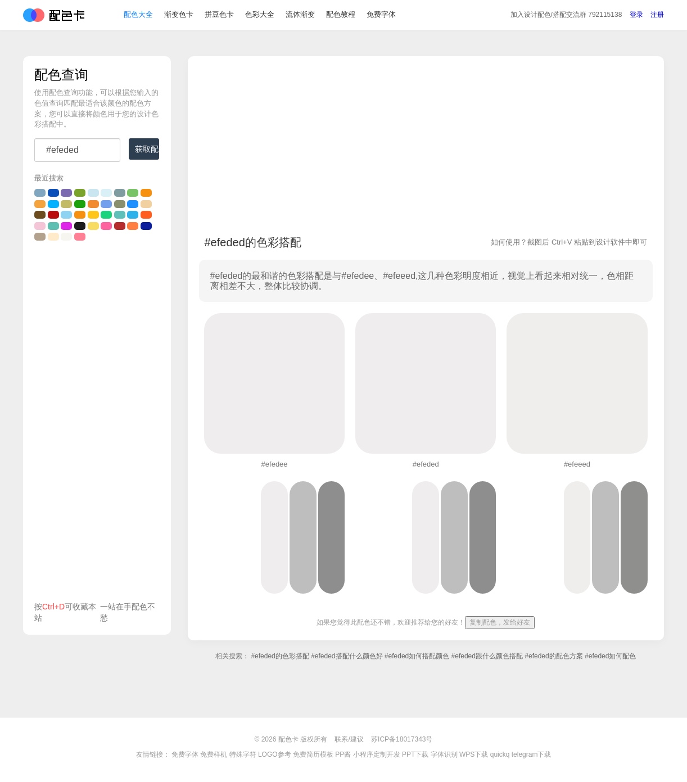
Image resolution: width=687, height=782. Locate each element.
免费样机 (213, 754)
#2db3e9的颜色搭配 (132, 215)
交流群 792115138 (566, 16)
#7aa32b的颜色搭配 (79, 193)
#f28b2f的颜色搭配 (93, 204)
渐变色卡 (178, 16)
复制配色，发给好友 (499, 622)
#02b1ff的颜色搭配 (53, 204)
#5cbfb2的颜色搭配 (53, 226)
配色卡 (53, 17)
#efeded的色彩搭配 (280, 656)
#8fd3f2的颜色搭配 (66, 215)
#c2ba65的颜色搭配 (66, 204)
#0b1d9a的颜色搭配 (146, 226)
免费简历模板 (313, 754)
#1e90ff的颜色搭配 (132, 204)
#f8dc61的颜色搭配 (93, 226)
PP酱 (343, 754)
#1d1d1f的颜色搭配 (79, 226)
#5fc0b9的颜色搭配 (119, 215)
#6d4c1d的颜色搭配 (40, 215)
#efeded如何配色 (610, 656)
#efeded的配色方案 (553, 656)
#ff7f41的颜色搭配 (132, 226)
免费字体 (381, 16)
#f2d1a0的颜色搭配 (146, 204)
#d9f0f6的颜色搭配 (106, 193)
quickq (500, 754)
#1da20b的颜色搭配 (79, 204)
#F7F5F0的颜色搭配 (66, 237)
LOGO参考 (274, 754)
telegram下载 (532, 754)
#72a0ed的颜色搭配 (106, 204)
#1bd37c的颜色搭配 (106, 215)
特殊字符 (242, 754)
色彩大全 (259, 16)
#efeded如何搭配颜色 (417, 656)
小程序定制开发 (376, 754)
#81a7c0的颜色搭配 (40, 193)
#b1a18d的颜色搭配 (40, 237)
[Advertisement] (97, 424)
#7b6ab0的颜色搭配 (66, 193)
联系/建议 (349, 739)
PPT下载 (415, 754)
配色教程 (340, 16)
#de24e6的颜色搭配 (66, 226)
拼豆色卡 (219, 16)
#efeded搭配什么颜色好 (346, 656)
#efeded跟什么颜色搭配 (487, 656)
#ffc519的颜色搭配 (93, 215)
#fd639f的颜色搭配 (106, 226)
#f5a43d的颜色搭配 (40, 204)
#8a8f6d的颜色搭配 (119, 204)
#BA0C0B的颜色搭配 (53, 215)
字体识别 (444, 754)
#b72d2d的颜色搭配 (119, 226)
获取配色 (147, 148)
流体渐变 (300, 16)
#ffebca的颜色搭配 (53, 237)
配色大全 (138, 16)
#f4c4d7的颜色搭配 (40, 226)
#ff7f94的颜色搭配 (79, 237)
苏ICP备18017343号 (401, 739)
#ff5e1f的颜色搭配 (146, 215)
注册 (657, 16)
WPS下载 (473, 754)
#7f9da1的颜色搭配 (119, 193)
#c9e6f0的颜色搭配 (93, 193)
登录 (636, 16)
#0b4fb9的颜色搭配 (53, 193)
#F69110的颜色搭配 (146, 193)
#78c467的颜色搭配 (132, 193)
